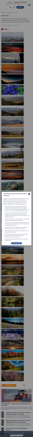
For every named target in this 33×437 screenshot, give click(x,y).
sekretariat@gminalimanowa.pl (21, 210)
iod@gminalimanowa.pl (9, 217)
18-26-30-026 (22, 215)
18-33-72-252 (9, 210)
